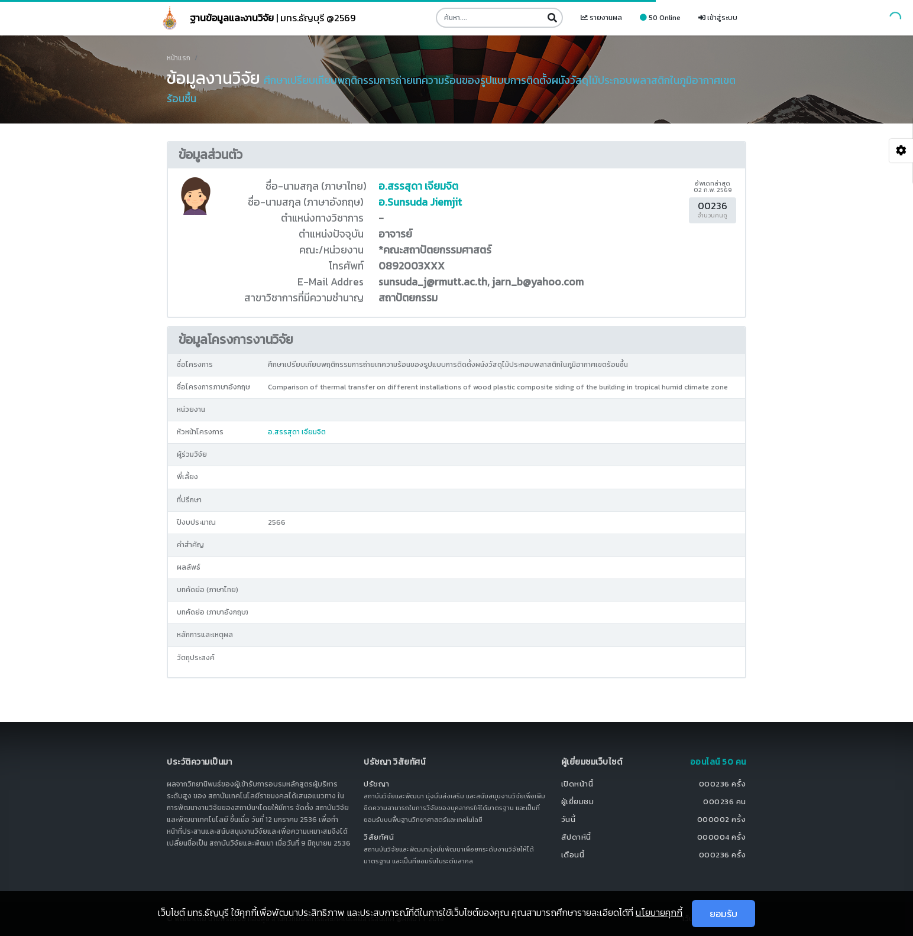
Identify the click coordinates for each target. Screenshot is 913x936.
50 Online (660, 17)
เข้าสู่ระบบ (717, 17)
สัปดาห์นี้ (576, 837)
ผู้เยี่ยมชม (577, 801)
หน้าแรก (178, 58)
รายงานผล (601, 17)
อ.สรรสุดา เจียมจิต (418, 186)
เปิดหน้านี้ (577, 783)
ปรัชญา (377, 783)
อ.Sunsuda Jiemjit (420, 202)
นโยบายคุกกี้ (659, 912)
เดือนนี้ (573, 854)
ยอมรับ (723, 913)
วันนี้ (568, 819)
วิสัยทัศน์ (379, 837)
